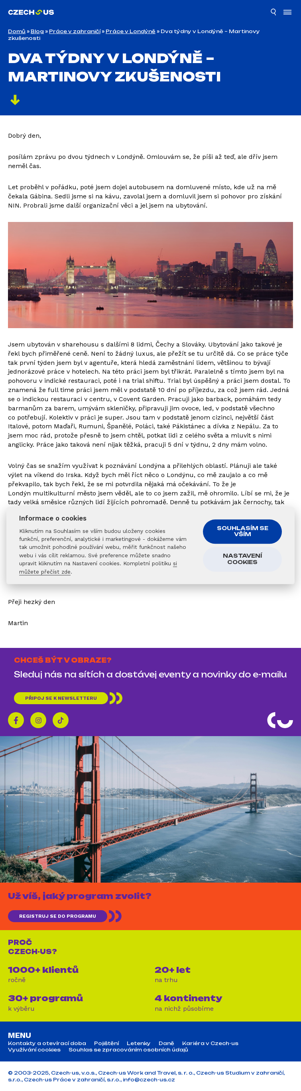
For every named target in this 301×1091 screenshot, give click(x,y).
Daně (166, 1043)
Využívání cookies (34, 1049)
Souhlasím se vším (242, 531)
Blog (37, 31)
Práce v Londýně (130, 31)
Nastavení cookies (242, 559)
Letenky (139, 1043)
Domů (17, 31)
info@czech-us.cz (149, 1080)
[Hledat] (274, 13)
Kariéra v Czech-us (210, 1043)
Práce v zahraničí (74, 31)
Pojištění (106, 1043)
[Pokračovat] (15, 101)
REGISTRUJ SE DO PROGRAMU (57, 916)
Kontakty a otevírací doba (47, 1043)
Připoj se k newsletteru (61, 698)
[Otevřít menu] (287, 13)
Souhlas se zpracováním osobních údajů (128, 1049)
